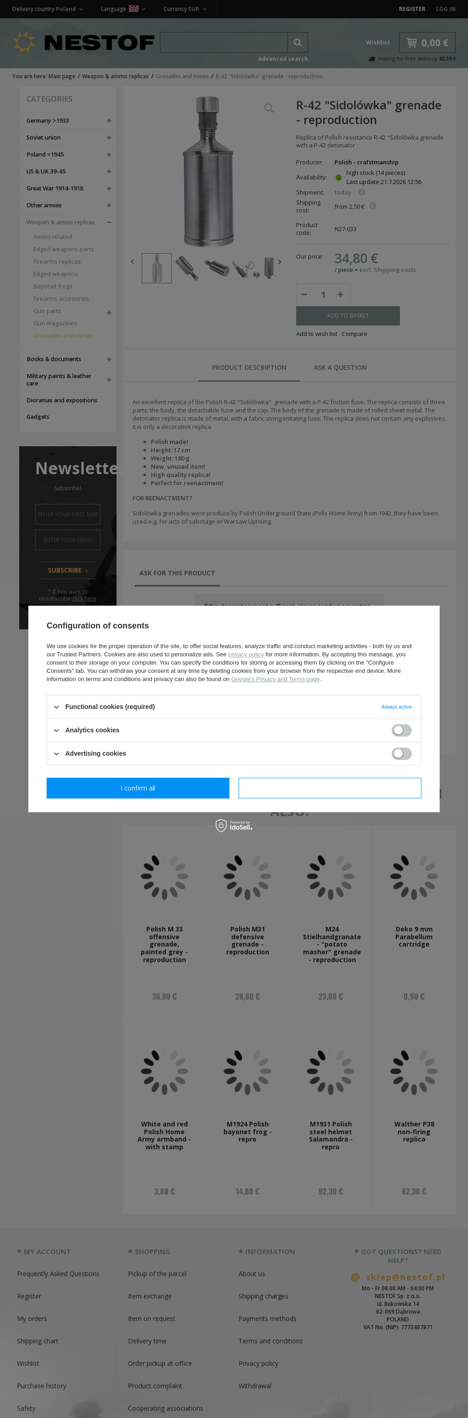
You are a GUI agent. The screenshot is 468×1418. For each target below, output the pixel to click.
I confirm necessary (138, 788)
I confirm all (330, 788)
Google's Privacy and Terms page (275, 679)
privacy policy (246, 654)
